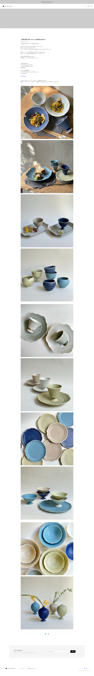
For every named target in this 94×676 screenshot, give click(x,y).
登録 (73, 651)
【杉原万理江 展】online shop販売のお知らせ (33, 39)
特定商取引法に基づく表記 (31, 668)
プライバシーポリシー (22, 668)
